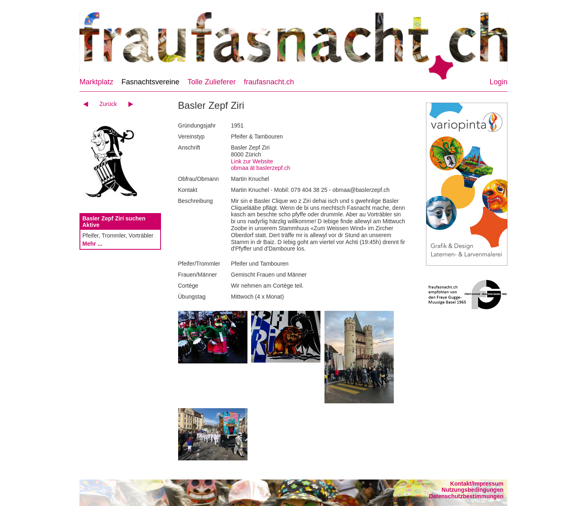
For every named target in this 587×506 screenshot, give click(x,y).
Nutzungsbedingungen (472, 489)
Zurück (108, 104)
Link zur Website (252, 161)
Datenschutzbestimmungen (466, 496)
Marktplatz (96, 82)
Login (499, 82)
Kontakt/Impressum (476, 483)
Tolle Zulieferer (212, 82)
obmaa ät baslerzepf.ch (261, 168)
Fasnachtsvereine (150, 82)
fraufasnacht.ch (269, 82)
